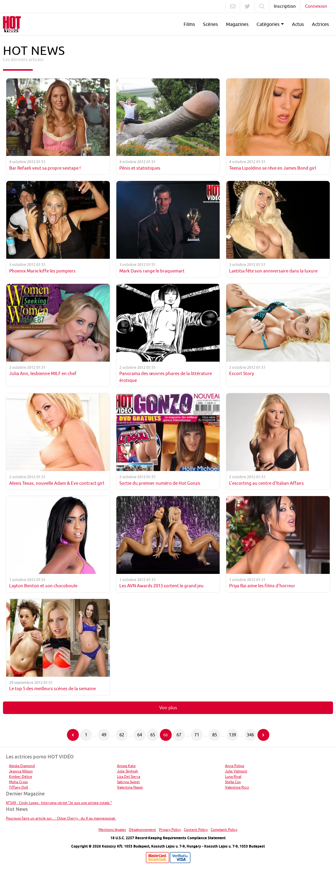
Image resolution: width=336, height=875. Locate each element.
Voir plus (168, 707)
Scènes (210, 24)
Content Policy (196, 829)
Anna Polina (234, 766)
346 (250, 734)
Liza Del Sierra (128, 776)
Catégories (268, 24)
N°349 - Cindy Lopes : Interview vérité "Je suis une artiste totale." (59, 802)
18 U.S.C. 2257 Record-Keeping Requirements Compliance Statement (168, 838)
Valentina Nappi (130, 787)
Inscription (285, 6)
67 (178, 734)
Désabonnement (142, 829)
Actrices (320, 24)
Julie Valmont (236, 771)
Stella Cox (233, 782)
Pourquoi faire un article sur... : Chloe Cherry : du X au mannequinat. (61, 818)
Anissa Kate (126, 766)
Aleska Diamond (22, 766)
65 (152, 734)
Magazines (237, 24)
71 (196, 734)
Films (189, 24)
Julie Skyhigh (127, 771)
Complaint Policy (224, 829)
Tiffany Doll (18, 787)
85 (214, 734)
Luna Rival (233, 776)
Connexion (316, 6)
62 (121, 734)
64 (139, 734)
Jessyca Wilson (21, 771)
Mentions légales (112, 829)
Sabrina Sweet (128, 782)
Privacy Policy (170, 829)
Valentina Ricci (237, 787)
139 (232, 734)
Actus (298, 24)
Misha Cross (18, 782)
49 (103, 734)
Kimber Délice (20, 776)
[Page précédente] (73, 735)
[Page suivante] (263, 735)
